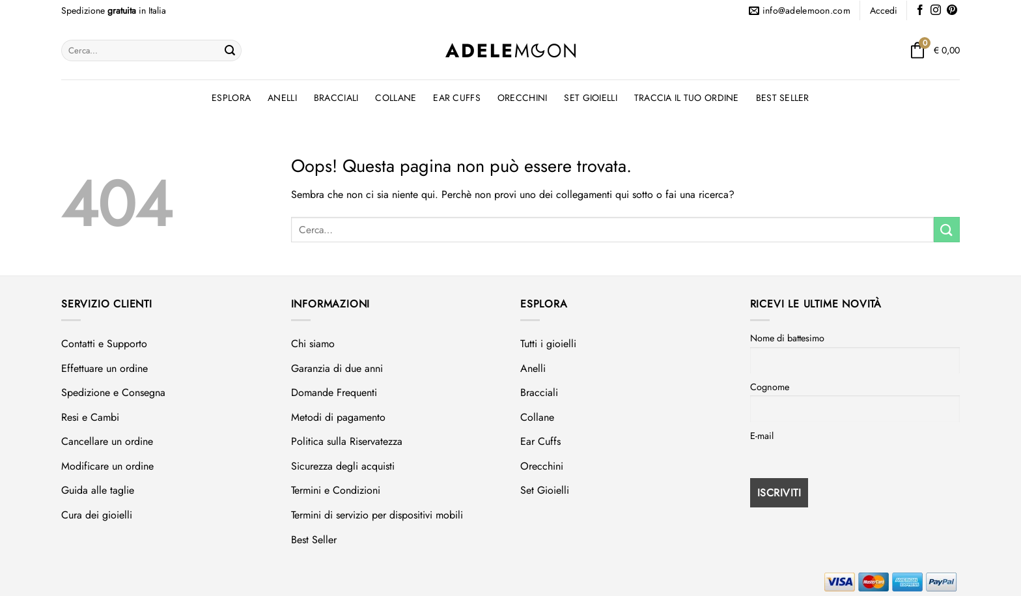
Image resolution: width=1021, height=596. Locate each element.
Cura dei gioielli (96, 514)
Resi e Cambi (90, 417)
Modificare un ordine (107, 466)
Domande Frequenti (334, 392)
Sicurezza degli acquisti (343, 466)
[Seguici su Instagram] (935, 11)
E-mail (762, 435)
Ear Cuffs (457, 97)
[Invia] (230, 51)
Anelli (282, 97)
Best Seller (782, 97)
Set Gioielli (590, 97)
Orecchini (522, 97)
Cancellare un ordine (107, 441)
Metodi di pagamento (338, 417)
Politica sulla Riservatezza (346, 441)
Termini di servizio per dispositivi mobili (377, 514)
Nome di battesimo (787, 338)
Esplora (231, 97)
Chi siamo (313, 343)
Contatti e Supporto (104, 343)
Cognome (769, 386)
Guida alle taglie (97, 490)
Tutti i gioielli (548, 343)
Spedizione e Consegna (113, 392)
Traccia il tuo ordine (686, 97)
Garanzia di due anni (337, 368)
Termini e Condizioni (335, 490)
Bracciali (336, 97)
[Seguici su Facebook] (920, 11)
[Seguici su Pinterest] (952, 11)
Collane (395, 97)
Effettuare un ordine (104, 368)
